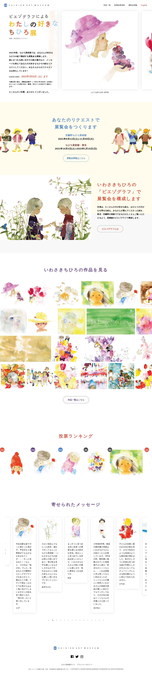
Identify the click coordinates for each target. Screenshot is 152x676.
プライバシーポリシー (84, 664)
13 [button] (95, 620)
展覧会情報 (133, 5)
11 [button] (87, 620)
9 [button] (80, 620)
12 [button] (91, 620)
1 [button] (49, 620)
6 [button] (68, 620)
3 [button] (56, 620)
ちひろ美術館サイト (68, 664)
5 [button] (64, 620)
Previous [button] (3, 566)
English (144, 5)
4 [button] (60, 620)
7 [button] (72, 620)
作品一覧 (107, 5)
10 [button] (84, 620)
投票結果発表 (119, 5)
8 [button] (76, 620)
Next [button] (148, 566)
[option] (100, 52)
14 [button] (99, 620)
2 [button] (52, 620)
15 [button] (103, 620)
